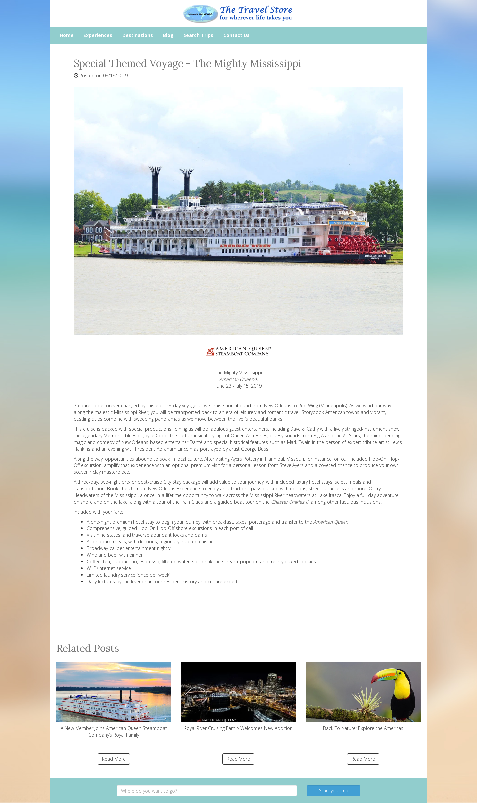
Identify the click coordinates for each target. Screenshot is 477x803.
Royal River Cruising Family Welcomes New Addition (238, 696)
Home (67, 35)
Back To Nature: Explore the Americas (363, 696)
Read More (114, 759)
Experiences (97, 35)
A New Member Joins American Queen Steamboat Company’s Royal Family (113, 700)
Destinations (137, 35)
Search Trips (198, 35)
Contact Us (236, 35)
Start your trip (333, 790)
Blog (168, 35)
